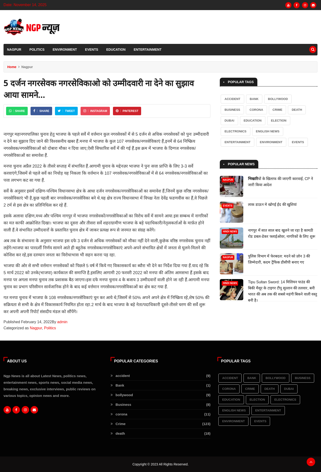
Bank (254, 99)
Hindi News (230, 231)
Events (91, 49)
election (278, 120)
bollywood (278, 99)
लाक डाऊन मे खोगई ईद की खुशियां (272, 205)
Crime (277, 109)
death (297, 109)
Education (116, 49)
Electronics (235, 131)
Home (11, 67)
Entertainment (148, 49)
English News (267, 131)
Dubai (229, 120)
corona (256, 109)
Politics (37, 49)
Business (232, 109)
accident (232, 99)
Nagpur (14, 49)
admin (62, 322)
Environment (65, 49)
